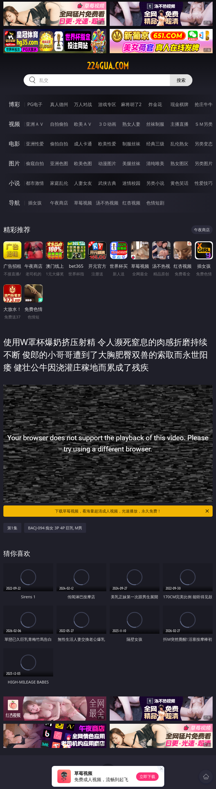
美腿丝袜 (131, 163)
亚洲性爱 (35, 144)
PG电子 (34, 104)
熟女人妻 (131, 124)
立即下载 (147, 776)
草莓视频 (83, 203)
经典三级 (155, 144)
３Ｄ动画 (107, 124)
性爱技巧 (204, 183)
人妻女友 (83, 183)
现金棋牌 (179, 104)
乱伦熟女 (179, 144)
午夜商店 (59, 203)
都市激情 (35, 183)
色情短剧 (155, 203)
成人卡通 (83, 144)
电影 (14, 143)
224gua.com (108, 65)
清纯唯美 (155, 163)
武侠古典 (107, 183)
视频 (14, 124)
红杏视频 (131, 203)
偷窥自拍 (35, 163)
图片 (14, 163)
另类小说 (155, 183)
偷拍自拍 (59, 144)
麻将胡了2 (131, 104)
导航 (14, 202)
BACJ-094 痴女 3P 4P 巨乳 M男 (55, 528)
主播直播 (179, 124)
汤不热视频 (107, 203)
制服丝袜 (131, 144)
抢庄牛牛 (204, 104)
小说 (14, 183)
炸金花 (155, 104)
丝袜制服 (155, 124)
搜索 (181, 80)
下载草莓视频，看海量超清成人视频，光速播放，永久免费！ (132, 511)
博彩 (14, 104)
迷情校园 (131, 183)
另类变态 (204, 144)
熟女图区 (179, 163)
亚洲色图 (59, 163)
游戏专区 (107, 104)
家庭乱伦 (59, 183)
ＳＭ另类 (204, 124)
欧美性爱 (107, 144)
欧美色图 (83, 163)
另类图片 (204, 163)
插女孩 (35, 203)
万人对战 (83, 104)
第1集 (12, 528)
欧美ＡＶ (83, 124)
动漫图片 (107, 163)
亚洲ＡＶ (35, 124)
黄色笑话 (179, 183)
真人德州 (59, 104)
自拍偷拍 (59, 124)
